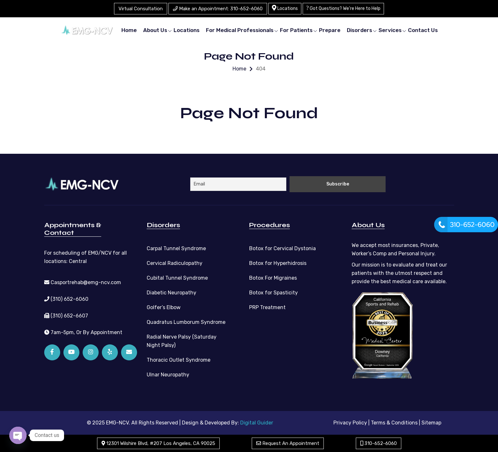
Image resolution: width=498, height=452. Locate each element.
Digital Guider (256, 423)
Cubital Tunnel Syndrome (177, 278)
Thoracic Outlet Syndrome (178, 360)
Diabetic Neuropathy (171, 293)
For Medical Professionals (239, 30)
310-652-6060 (378, 443)
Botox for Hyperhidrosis (277, 263)
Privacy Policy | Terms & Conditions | (376, 423)
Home (129, 30)
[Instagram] (91, 352)
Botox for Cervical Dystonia (282, 248)
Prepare (329, 30)
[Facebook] (52, 352)
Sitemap (431, 423)
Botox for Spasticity (273, 293)
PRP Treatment (267, 307)
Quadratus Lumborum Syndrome (186, 322)
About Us (155, 30)
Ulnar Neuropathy (168, 375)
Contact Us (423, 30)
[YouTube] (71, 352)
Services (390, 30)
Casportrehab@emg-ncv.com (82, 282)
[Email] (129, 352)
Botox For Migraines (273, 278)
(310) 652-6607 (66, 316)
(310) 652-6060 (66, 299)
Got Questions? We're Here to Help (343, 8)
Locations (285, 8)
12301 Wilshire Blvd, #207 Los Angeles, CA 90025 (158, 443)
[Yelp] (110, 352)
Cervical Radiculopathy (174, 263)
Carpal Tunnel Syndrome (176, 248)
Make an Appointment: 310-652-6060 (218, 9)
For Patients (296, 30)
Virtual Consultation (140, 9)
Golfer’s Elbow (164, 307)
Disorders (359, 30)
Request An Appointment (287, 443)
